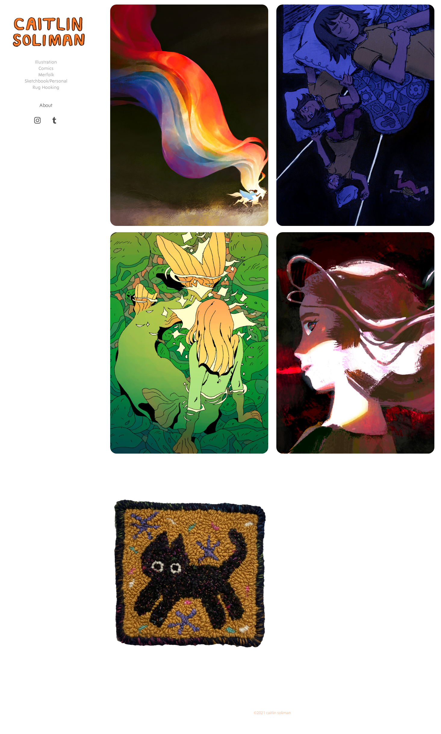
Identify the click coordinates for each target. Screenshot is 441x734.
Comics (46, 68)
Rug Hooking (46, 87)
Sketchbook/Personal (46, 81)
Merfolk (46, 74)
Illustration (46, 62)
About (45, 105)
